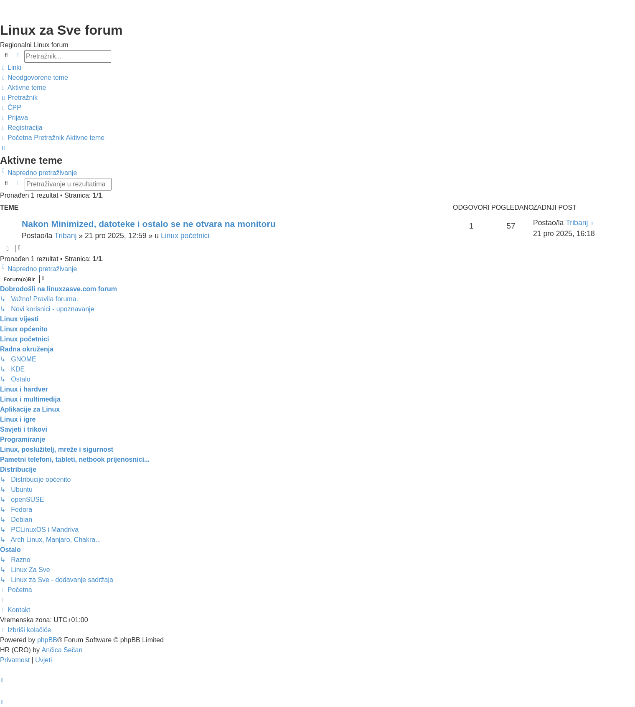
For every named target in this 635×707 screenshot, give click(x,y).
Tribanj (65, 235)
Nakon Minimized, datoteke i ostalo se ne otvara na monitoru (149, 224)
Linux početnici (185, 235)
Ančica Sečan (62, 650)
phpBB (47, 639)
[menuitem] (34, 78)
